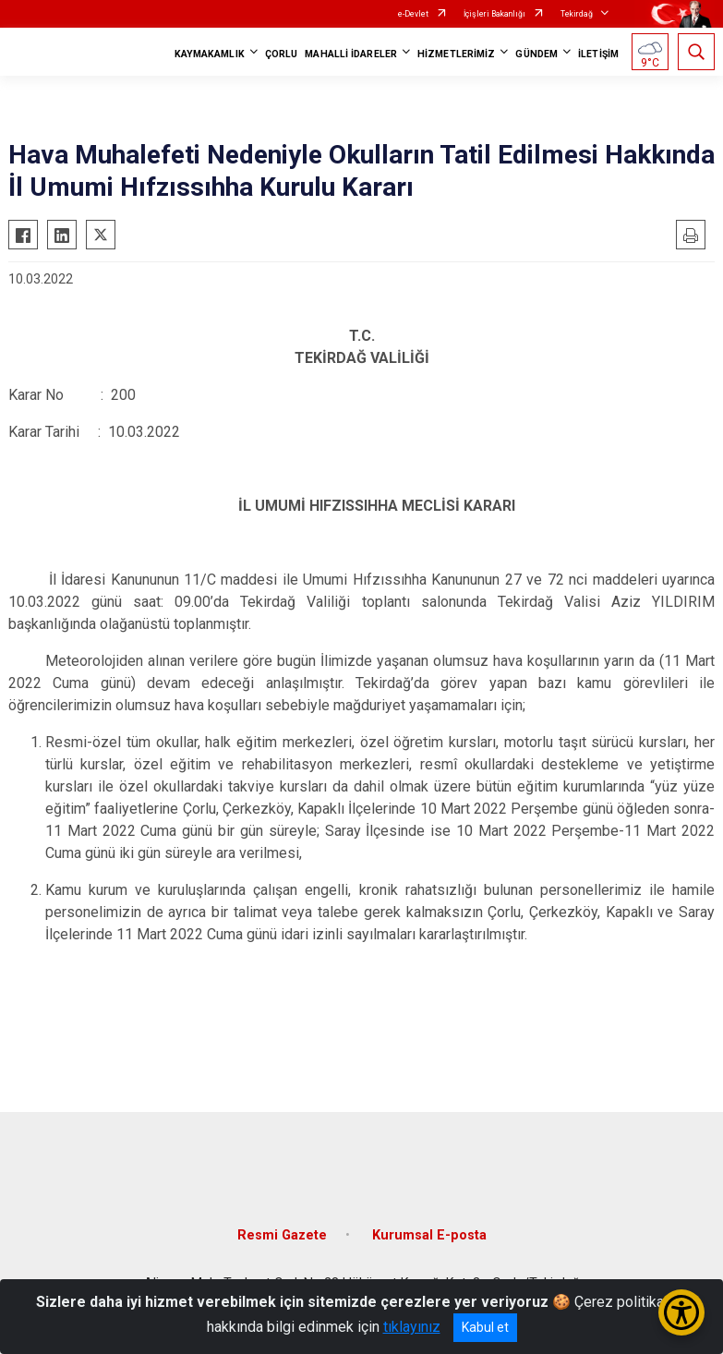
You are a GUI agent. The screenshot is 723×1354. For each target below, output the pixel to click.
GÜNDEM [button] (536, 54)
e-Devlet (413, 13)
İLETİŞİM (598, 54)
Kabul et (485, 1327)
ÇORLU (281, 54)
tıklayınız (411, 1327)
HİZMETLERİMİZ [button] (456, 54)
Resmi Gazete (282, 1235)
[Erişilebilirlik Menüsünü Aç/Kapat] (681, 1312)
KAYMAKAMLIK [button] (210, 54)
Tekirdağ (576, 13)
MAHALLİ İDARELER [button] (351, 54)
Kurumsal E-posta (429, 1235)
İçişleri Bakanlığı (494, 13)
